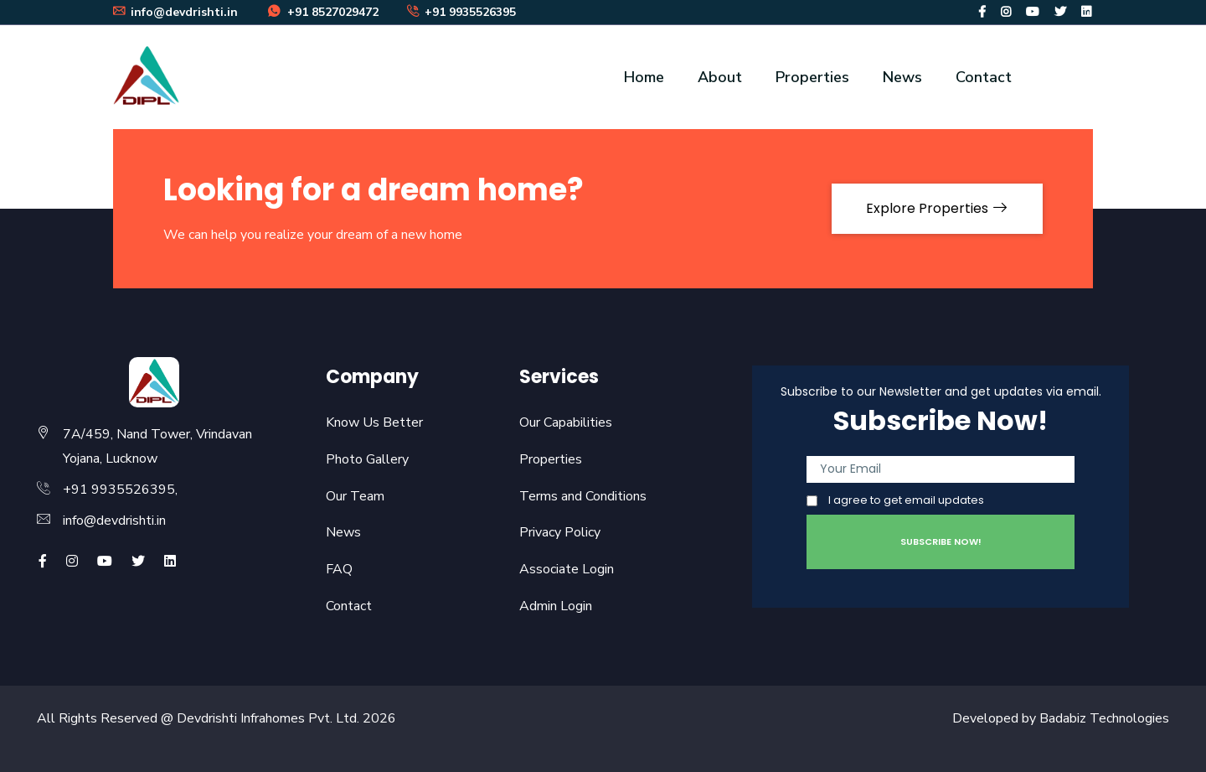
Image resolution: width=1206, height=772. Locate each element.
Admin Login (555, 606)
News (902, 77)
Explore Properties (937, 208)
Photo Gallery (367, 459)
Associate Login (566, 569)
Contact (984, 77)
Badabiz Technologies (1104, 718)
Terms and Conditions (583, 496)
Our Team (355, 496)
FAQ (339, 569)
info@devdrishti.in (114, 520)
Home (644, 77)
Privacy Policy (559, 532)
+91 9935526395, (120, 489)
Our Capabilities (565, 422)
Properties (812, 77)
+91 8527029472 (322, 12)
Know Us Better (374, 422)
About (720, 77)
